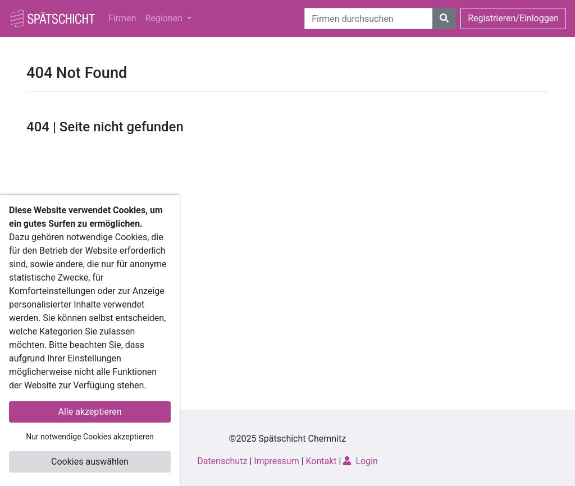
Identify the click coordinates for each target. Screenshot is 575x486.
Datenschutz (222, 461)
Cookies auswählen (90, 461)
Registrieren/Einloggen (513, 18)
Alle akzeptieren (90, 411)
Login (360, 461)
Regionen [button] (165, 18)
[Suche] (368, 18)
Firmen (122, 18)
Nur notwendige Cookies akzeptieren (90, 436)
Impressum (276, 461)
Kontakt (321, 461)
